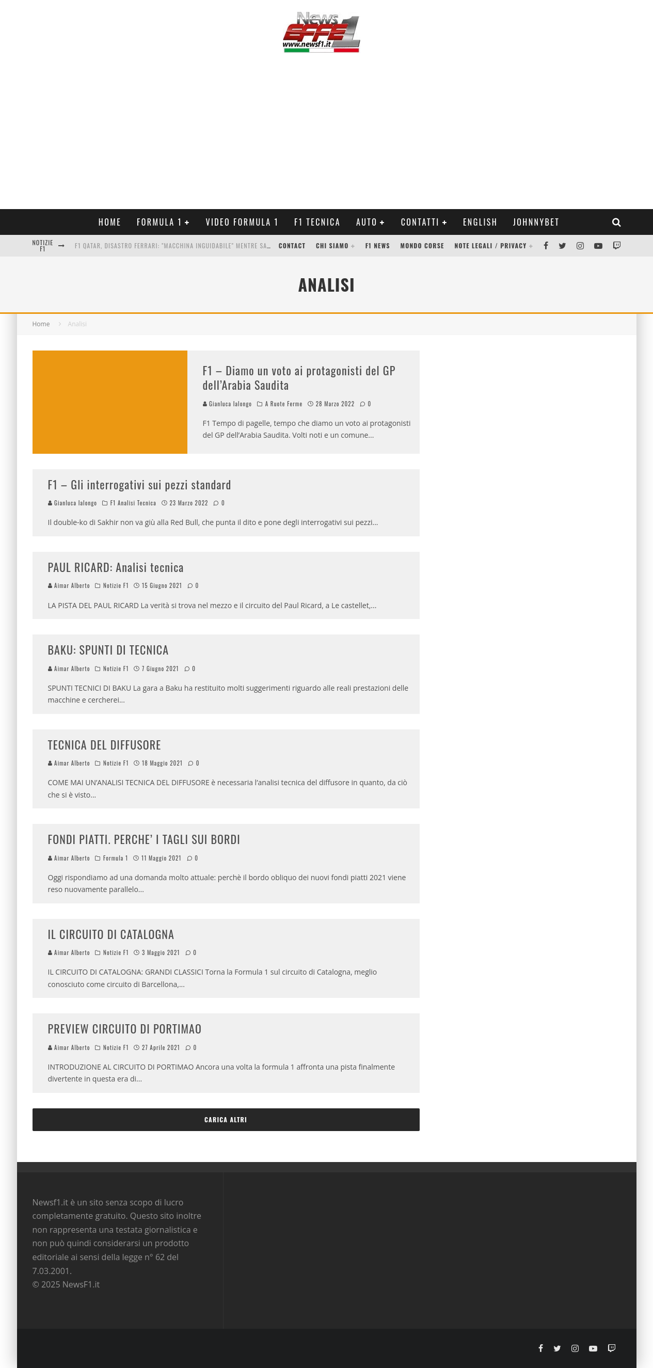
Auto (366, 222)
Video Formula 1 (242, 222)
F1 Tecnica (317, 222)
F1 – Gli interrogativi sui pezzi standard (140, 484)
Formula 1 (159, 222)
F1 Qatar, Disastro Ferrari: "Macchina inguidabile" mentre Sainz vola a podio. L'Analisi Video (221, 245)
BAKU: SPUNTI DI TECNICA (108, 649)
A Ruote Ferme (283, 403)
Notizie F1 (116, 585)
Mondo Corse (422, 245)
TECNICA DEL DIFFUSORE (105, 744)
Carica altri (225, 1119)
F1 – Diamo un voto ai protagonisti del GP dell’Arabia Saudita (299, 377)
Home (110, 222)
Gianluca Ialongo (227, 404)
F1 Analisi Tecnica (133, 502)
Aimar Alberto (69, 585)
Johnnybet (536, 222)
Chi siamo (332, 245)
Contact (292, 245)
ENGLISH (480, 222)
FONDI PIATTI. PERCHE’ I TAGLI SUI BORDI (144, 839)
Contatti (420, 222)
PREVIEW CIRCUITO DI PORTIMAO (125, 1028)
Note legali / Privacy (491, 245)
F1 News (377, 245)
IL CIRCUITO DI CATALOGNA (111, 934)
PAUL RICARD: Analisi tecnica (116, 567)
